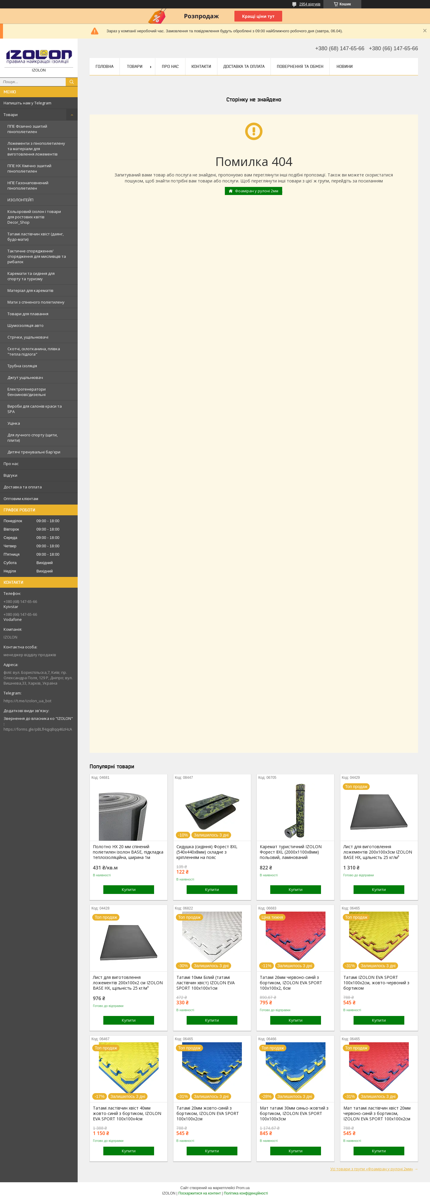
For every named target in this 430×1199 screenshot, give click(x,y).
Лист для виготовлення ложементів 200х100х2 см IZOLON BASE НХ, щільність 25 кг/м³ (128, 983)
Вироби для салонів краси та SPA (34, 408)
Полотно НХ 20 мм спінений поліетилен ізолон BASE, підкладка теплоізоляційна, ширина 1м (128, 852)
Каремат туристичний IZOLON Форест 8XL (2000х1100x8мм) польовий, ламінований (291, 852)
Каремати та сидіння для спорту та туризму (31, 276)
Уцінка (13, 423)
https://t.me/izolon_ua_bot (27, 700)
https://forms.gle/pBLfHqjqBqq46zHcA (38, 729)
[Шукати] (72, 81)
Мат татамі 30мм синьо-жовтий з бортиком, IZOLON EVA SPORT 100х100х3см (294, 1113)
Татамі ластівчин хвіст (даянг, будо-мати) (35, 236)
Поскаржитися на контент (199, 1193)
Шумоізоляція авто (25, 325)
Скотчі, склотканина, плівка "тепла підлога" (33, 351)
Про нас (11, 463)
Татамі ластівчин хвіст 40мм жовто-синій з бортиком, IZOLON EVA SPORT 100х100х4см (127, 1113)
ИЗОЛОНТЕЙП (20, 199)
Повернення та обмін (300, 66)
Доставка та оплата (23, 487)
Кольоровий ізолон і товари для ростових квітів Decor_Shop (34, 217)
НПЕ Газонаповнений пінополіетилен (27, 185)
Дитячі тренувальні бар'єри (33, 452)
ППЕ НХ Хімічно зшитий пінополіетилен (29, 168)
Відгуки (10, 475)
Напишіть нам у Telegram (27, 103)
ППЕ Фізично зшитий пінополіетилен (27, 129)
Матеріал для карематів (30, 290)
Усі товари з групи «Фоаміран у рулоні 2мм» (371, 1168)
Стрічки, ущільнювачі (27, 337)
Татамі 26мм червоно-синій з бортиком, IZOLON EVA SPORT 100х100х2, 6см (291, 983)
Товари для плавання (27, 313)
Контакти (201, 66)
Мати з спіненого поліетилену (35, 302)
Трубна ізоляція (22, 365)
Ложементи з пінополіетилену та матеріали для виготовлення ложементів (36, 149)
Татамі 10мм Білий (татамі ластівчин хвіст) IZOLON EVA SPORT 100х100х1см (205, 983)
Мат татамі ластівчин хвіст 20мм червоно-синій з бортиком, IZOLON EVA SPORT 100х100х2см (377, 1113)
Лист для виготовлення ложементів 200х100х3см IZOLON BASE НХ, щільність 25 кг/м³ (377, 852)
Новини (345, 66)
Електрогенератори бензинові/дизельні (26, 391)
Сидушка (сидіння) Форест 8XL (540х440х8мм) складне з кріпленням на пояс (206, 852)
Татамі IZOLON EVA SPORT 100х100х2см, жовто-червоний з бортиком (376, 983)
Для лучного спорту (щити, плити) (32, 437)
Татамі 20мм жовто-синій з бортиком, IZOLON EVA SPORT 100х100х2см (207, 1113)
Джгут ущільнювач (25, 377)
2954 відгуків (309, 4)
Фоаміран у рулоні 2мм (256, 191)
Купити (129, 889)
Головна (104, 66)
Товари (11, 114)
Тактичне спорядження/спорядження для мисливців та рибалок (36, 256)
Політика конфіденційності (246, 1193)
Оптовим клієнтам (21, 498)
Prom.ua (243, 1188)
